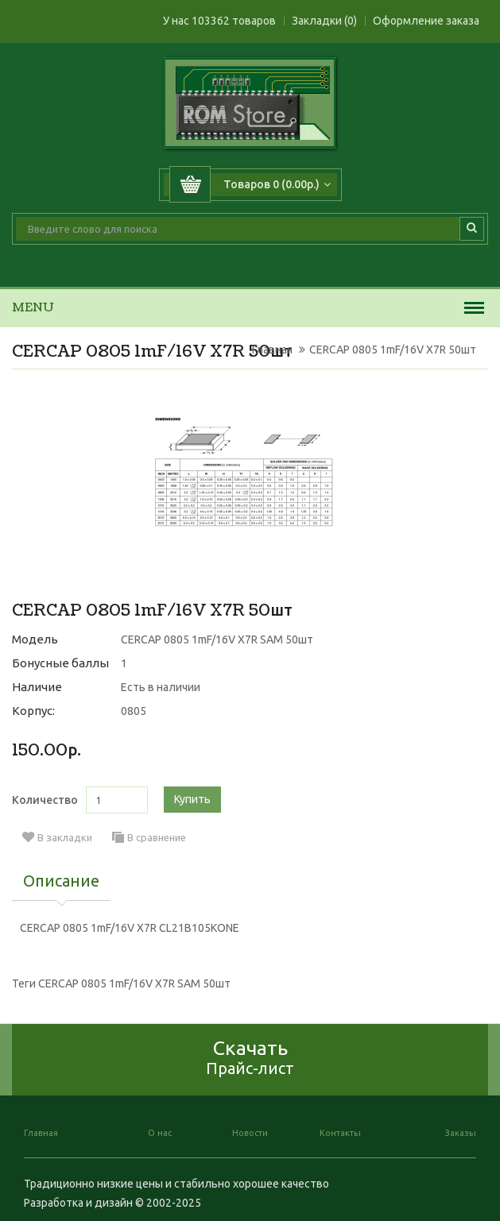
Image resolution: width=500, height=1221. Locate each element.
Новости (250, 1133)
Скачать (250, 1057)
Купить (192, 799)
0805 (133, 711)
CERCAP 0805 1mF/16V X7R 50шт (392, 349)
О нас (160, 1133)
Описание (61, 882)
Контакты (340, 1133)
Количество (45, 800)
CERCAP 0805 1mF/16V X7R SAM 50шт (134, 983)
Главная (272, 349)
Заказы (460, 1133)
